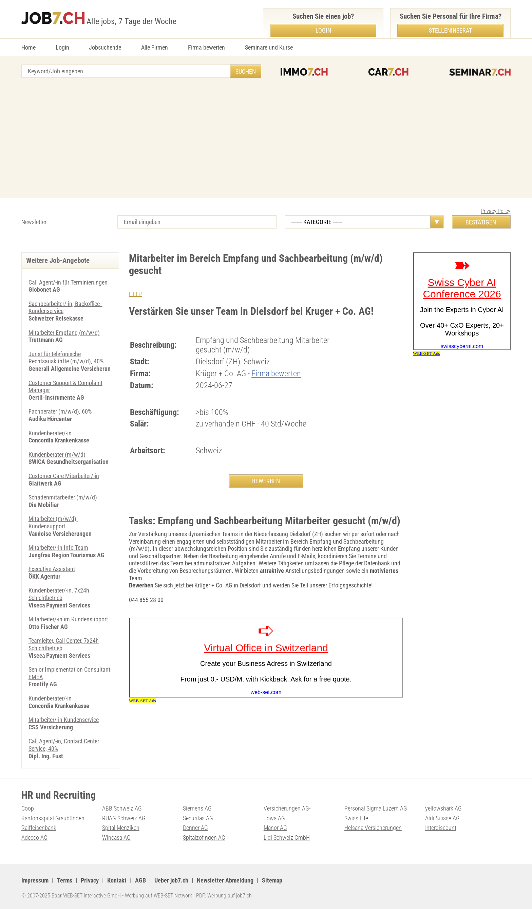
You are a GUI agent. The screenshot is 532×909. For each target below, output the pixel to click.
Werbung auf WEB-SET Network (158, 895)
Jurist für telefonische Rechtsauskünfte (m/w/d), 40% (65, 357)
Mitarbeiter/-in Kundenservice (63, 719)
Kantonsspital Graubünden (52, 818)
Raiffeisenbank (38, 827)
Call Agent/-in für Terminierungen (68, 282)
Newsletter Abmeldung (225, 880)
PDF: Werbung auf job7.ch (224, 895)
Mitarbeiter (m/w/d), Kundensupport (53, 522)
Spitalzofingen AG (204, 837)
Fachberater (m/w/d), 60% (60, 411)
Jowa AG (274, 818)
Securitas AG (198, 818)
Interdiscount (440, 827)
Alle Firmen (154, 47)
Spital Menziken (120, 827)
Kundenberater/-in (50, 433)
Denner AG (195, 827)
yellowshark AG (443, 808)
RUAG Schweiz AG (124, 818)
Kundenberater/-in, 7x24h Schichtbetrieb (58, 594)
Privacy (90, 880)
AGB (140, 880)
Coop (27, 808)
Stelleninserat (450, 30)
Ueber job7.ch (171, 880)
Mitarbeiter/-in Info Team (58, 547)
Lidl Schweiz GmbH (287, 837)
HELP (135, 293)
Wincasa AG (116, 837)
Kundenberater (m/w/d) (57, 454)
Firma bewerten (206, 47)
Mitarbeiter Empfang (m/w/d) (64, 332)
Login (62, 47)
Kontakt (117, 880)
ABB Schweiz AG (122, 808)
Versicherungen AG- (287, 808)
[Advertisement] (266, 138)
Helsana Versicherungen (373, 827)
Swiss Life (356, 818)
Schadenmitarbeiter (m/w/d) (62, 497)
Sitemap (272, 880)
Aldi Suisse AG (442, 818)
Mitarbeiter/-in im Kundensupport (68, 619)
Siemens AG (197, 808)
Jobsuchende (105, 47)
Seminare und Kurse (269, 47)
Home (28, 47)
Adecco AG (34, 837)
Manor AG (275, 827)
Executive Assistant (51, 568)
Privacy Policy (495, 211)
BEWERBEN (266, 481)
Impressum (35, 880)
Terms (64, 880)
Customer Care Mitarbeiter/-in (63, 475)
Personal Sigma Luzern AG (375, 808)
